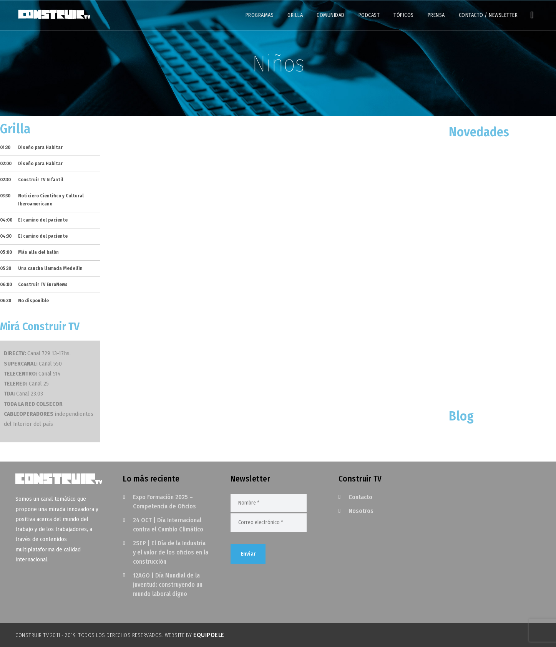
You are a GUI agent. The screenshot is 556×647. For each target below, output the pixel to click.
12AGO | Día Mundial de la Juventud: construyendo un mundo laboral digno (167, 584)
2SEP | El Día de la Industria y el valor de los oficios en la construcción (170, 552)
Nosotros (361, 511)
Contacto (360, 497)
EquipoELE (208, 635)
